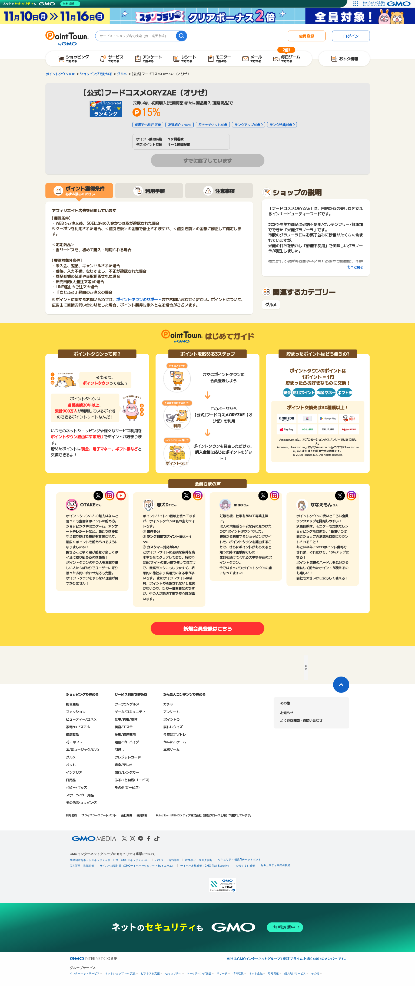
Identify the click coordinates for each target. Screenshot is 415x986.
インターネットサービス (84, 973)
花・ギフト (74, 742)
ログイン (350, 36)
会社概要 (126, 815)
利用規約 (71, 815)
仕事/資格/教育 (126, 719)
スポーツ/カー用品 (80, 795)
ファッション (75, 711)
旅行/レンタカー (127, 772)
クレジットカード (128, 757)
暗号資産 (273, 973)
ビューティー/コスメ (81, 719)
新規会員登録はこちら (207, 628)
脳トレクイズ (173, 726)
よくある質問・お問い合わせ (301, 720)
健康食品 (72, 734)
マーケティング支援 (199, 973)
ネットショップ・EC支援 (120, 973)
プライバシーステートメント (99, 815)
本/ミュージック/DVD (82, 749)
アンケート (171, 711)
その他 (315, 973)
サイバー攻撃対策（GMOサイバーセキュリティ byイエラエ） (137, 865)
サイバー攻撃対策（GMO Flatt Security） (205, 865)
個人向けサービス (295, 973)
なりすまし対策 (245, 865)
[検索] (181, 36)
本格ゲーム (171, 749)
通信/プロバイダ (127, 742)
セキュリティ (173, 973)
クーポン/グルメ (127, 704)
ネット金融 (256, 973)
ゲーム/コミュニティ (130, 711)
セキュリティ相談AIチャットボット (239, 859)
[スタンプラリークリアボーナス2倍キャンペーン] (207, 16)
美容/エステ (123, 726)
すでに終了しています (207, 160)
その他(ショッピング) (81, 802)
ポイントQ (171, 719)
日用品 (71, 779)
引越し (119, 749)
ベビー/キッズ (76, 787)
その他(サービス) (127, 787)
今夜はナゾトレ (174, 734)
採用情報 (142, 815)
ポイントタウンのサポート (139, 299)
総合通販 (72, 704)
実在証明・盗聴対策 (82, 865)
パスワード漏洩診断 (167, 860)
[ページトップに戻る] (341, 685)
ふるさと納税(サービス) (132, 779)
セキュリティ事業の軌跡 (275, 865)
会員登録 (306, 36)
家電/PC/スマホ (78, 726)
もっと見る (355, 267)
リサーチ (222, 973)
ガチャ (168, 704)
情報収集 (238, 973)
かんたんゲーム (174, 742)
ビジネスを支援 (150, 973)
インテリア (74, 772)
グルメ (271, 304)
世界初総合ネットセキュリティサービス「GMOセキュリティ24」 (110, 860)
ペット (71, 764)
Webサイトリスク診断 (198, 860)
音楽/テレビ (123, 764)
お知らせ (286, 712)
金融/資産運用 (125, 734)
